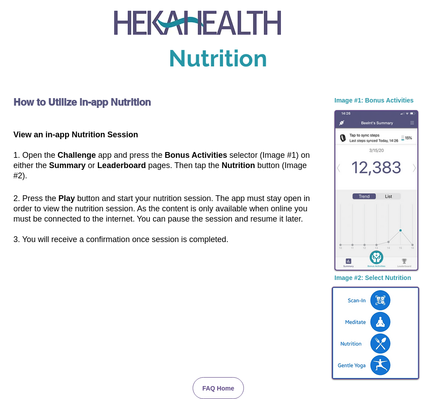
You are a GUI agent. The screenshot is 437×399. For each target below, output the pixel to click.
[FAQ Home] (218, 388)
